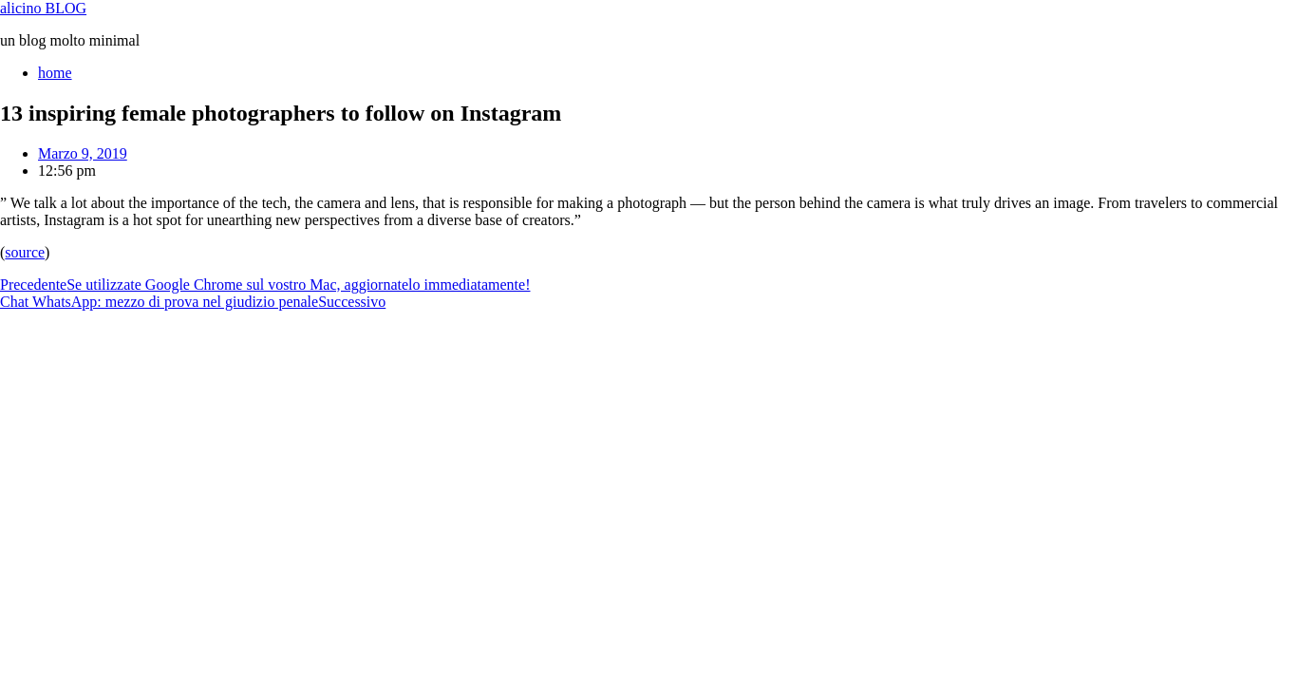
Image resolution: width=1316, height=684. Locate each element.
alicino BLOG (43, 8)
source (25, 252)
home (55, 73)
